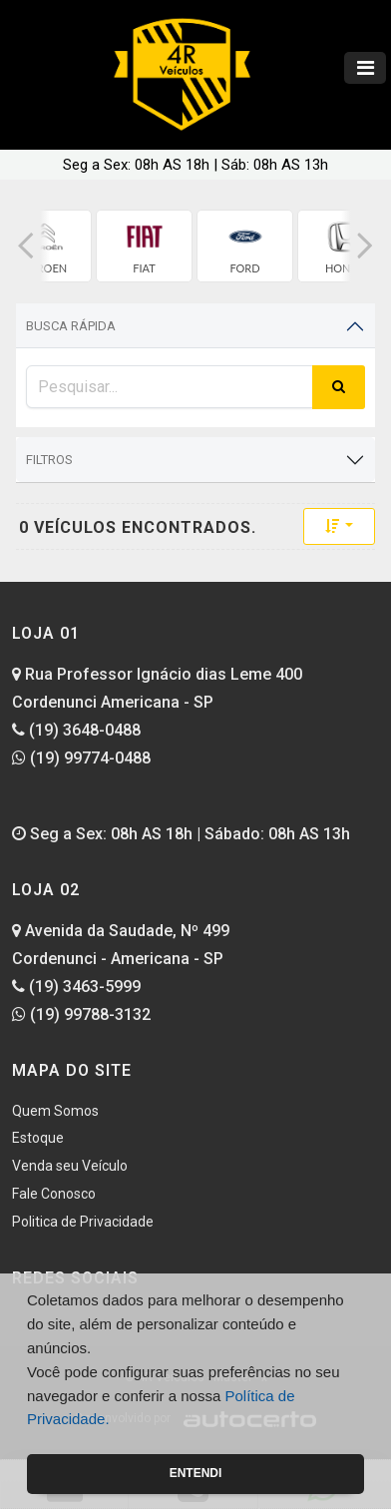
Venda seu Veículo (70, 1166)
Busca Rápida (71, 325)
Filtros (49, 459)
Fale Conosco (54, 1194)
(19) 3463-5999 (76, 986)
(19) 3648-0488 (76, 730)
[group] (144, 246)
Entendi (196, 1473)
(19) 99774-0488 (81, 758)
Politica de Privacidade (83, 1222)
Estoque (38, 1138)
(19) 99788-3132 (81, 1014)
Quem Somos (55, 1111)
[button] (26, 246)
